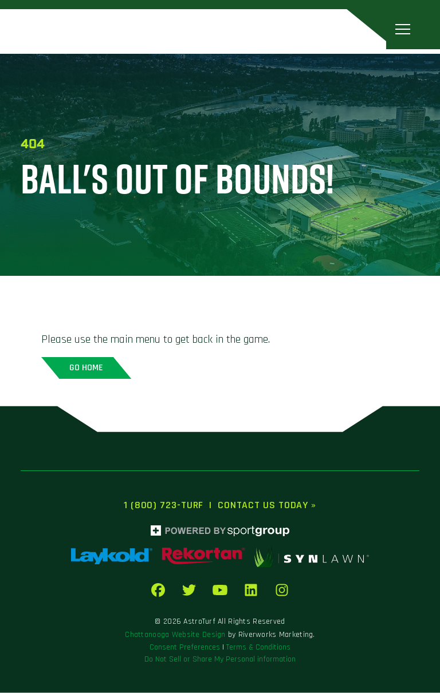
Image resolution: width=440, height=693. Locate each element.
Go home (86, 368)
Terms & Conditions (258, 647)
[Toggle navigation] (402, 29)
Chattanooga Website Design (175, 634)
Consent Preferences (185, 647)
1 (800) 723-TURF (163, 505)
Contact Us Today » (267, 505)
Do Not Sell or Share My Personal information (220, 659)
